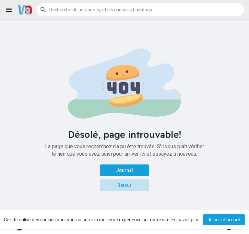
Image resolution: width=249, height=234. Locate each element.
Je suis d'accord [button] (224, 219)
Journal (124, 170)
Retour (124, 185)
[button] (140, 9)
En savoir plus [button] (185, 219)
